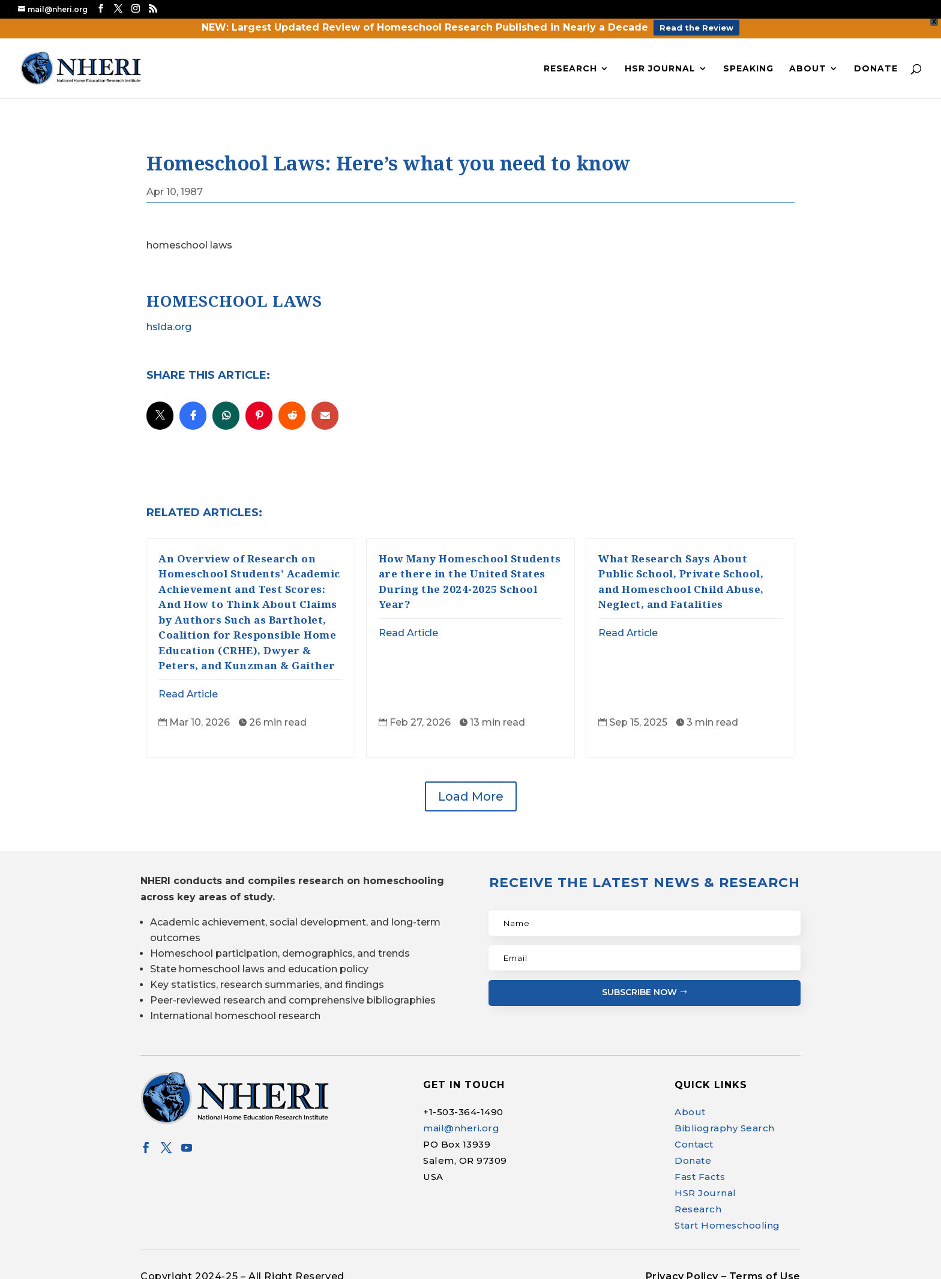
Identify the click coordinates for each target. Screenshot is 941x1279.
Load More (471, 793)
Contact (694, 1140)
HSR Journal (660, 64)
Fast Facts (700, 1173)
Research (570, 64)
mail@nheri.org (461, 1124)
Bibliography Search (725, 1124)
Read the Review (696, 27)
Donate (876, 64)
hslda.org (168, 322)
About (807, 64)
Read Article (188, 690)
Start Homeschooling (727, 1221)
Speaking (748, 64)
